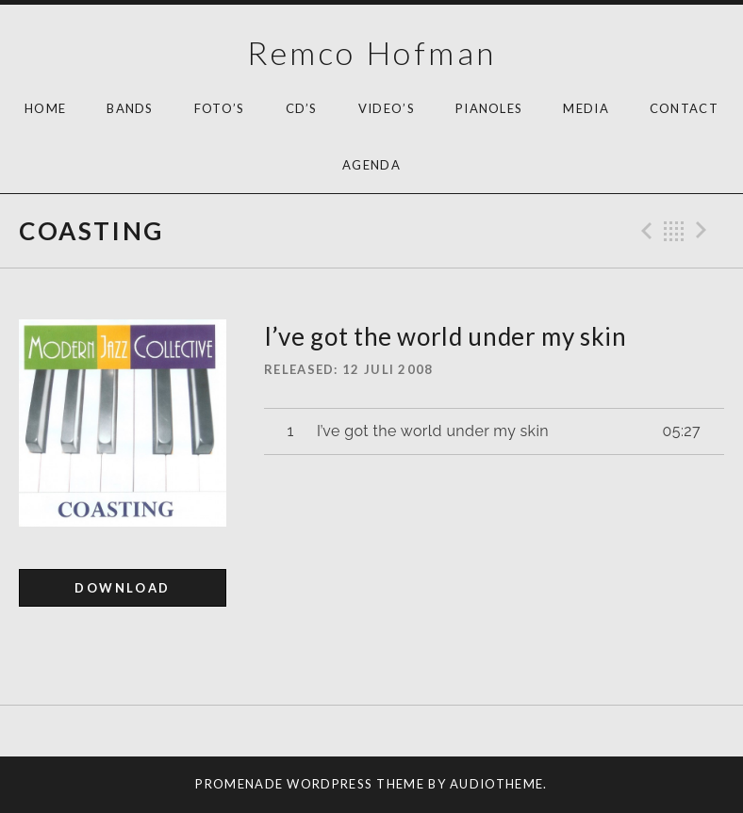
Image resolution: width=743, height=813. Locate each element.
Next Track (704, 231)
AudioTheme (496, 783)
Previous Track (644, 231)
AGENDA (371, 164)
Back (674, 231)
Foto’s (219, 108)
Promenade (239, 783)
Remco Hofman (372, 52)
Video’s (386, 108)
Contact (684, 108)
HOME (45, 108)
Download (122, 587)
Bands (130, 108)
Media (586, 108)
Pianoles (488, 108)
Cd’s (302, 108)
